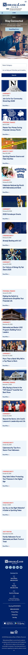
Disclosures (15, 614)
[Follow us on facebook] (7, 567)
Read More (6, 105)
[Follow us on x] (10, 567)
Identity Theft (8, 151)
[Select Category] (14, 65)
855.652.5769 (14, 588)
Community (6, 93)
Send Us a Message (14, 593)
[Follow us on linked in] (17, 567)
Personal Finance (9, 122)
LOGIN (14, 12)
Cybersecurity (8, 236)
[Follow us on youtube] (20, 567)
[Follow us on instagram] (14, 567)
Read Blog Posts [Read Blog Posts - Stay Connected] (14, 29)
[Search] (14, 70)
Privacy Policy (14, 612)
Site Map (14, 617)
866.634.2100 (14, 580)
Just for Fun (7, 532)
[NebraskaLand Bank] (14, 562)
